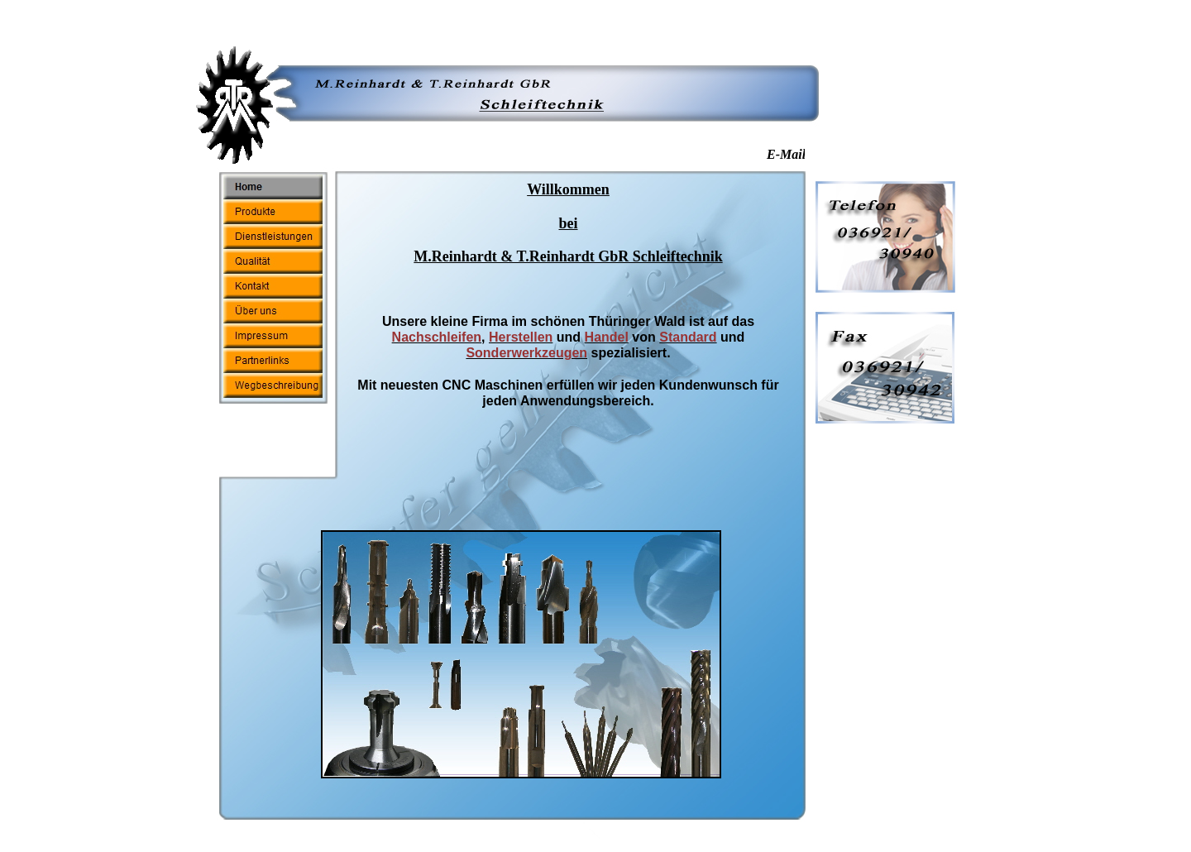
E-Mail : (793, 154)
